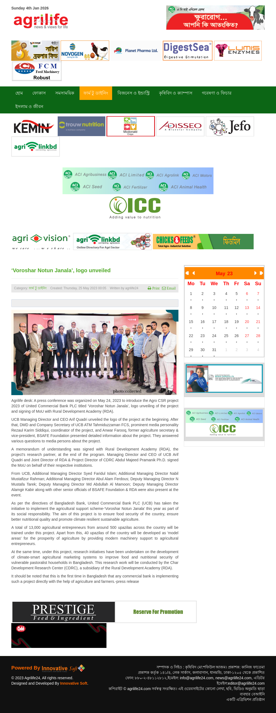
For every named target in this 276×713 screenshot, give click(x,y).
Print (155, 288)
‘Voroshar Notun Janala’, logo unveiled (61, 270)
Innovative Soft (73, 683)
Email (171, 288)
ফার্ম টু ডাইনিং (38, 288)
